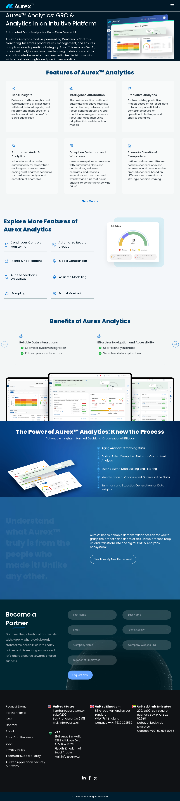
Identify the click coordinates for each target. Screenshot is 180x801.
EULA (9, 744)
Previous (4, 344)
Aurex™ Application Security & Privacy (25, 764)
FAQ (9, 719)
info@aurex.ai (69, 723)
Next (175, 344)
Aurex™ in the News (19, 737)
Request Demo (16, 706)
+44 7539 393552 (120, 723)
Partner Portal (16, 713)
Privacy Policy (15, 750)
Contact (12, 725)
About (10, 731)
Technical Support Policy (23, 756)
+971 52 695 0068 (162, 731)
